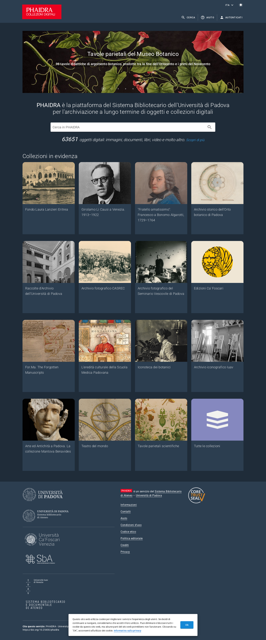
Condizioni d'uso (131, 525)
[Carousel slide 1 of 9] (103, 88)
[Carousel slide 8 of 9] (155, 88)
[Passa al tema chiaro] (241, 5)
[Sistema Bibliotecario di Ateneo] (47, 524)
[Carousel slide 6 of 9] (140, 88)
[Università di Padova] (43, 503)
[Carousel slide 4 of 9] (125, 88)
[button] (230, 5)
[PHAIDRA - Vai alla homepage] (41, 18)
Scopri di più (195, 140)
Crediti (125, 545)
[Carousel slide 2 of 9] (110, 88)
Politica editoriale (132, 538)
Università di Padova (149, 495)
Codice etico (128, 531)
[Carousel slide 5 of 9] (133, 88)
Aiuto (124, 518)
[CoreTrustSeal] (196, 502)
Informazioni (129, 504)
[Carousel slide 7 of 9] (147, 88)
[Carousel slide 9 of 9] (162, 88)
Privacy (125, 551)
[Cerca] (209, 127)
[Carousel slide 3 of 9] (118, 88)
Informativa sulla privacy (127, 630)
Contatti (126, 511)
